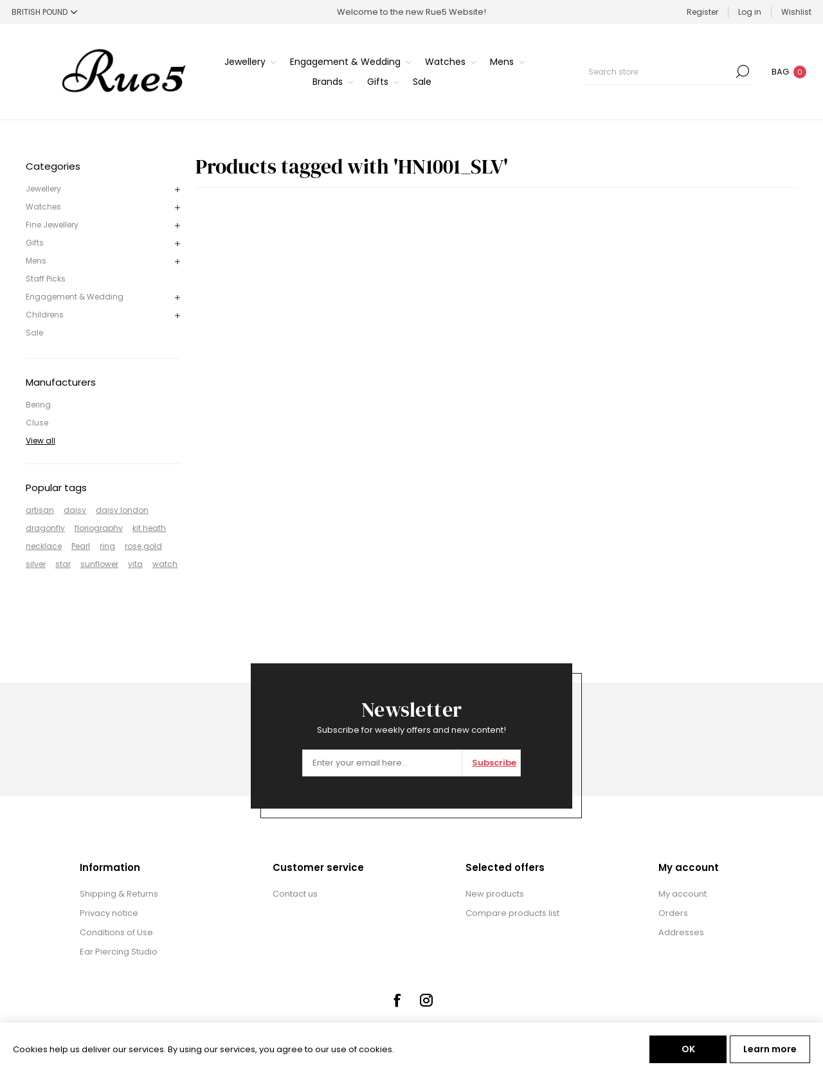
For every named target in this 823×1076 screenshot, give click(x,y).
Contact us (295, 894)
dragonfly (45, 528)
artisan (40, 510)
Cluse (37, 422)
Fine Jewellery (52, 224)
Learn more (770, 1049)
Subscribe (494, 763)
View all (40, 440)
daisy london (122, 510)
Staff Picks (46, 278)
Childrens (45, 314)
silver (36, 564)
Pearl (80, 546)
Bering (38, 404)
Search (742, 71)
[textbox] (659, 71)
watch (164, 564)
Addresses (681, 932)
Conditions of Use (116, 932)
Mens (36, 260)
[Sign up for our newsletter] (382, 763)
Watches (43, 206)
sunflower (99, 564)
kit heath (149, 528)
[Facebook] (397, 1000)
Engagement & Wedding (74, 296)
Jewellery (43, 188)
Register (702, 11)
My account (682, 894)
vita (135, 564)
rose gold (143, 546)
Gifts (35, 242)
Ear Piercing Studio (119, 952)
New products (495, 894)
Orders (673, 913)
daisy (75, 510)
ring (107, 546)
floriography (99, 528)
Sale (34, 332)
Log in (749, 11)
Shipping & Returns (119, 894)
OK (688, 1049)
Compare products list (512, 913)
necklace (44, 546)
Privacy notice (109, 913)
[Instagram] (426, 1000)
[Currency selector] (44, 12)
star (63, 564)
